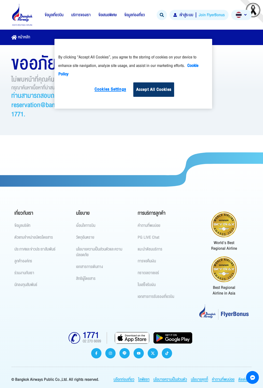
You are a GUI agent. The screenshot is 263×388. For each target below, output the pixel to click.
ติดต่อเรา (245, 379)
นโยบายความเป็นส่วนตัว (170, 379)
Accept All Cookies (153, 89)
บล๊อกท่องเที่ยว (124, 379)
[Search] (162, 15)
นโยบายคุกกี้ (199, 379)
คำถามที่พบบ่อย (223, 379)
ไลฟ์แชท (143, 379)
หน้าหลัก (24, 37)
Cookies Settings (110, 89)
